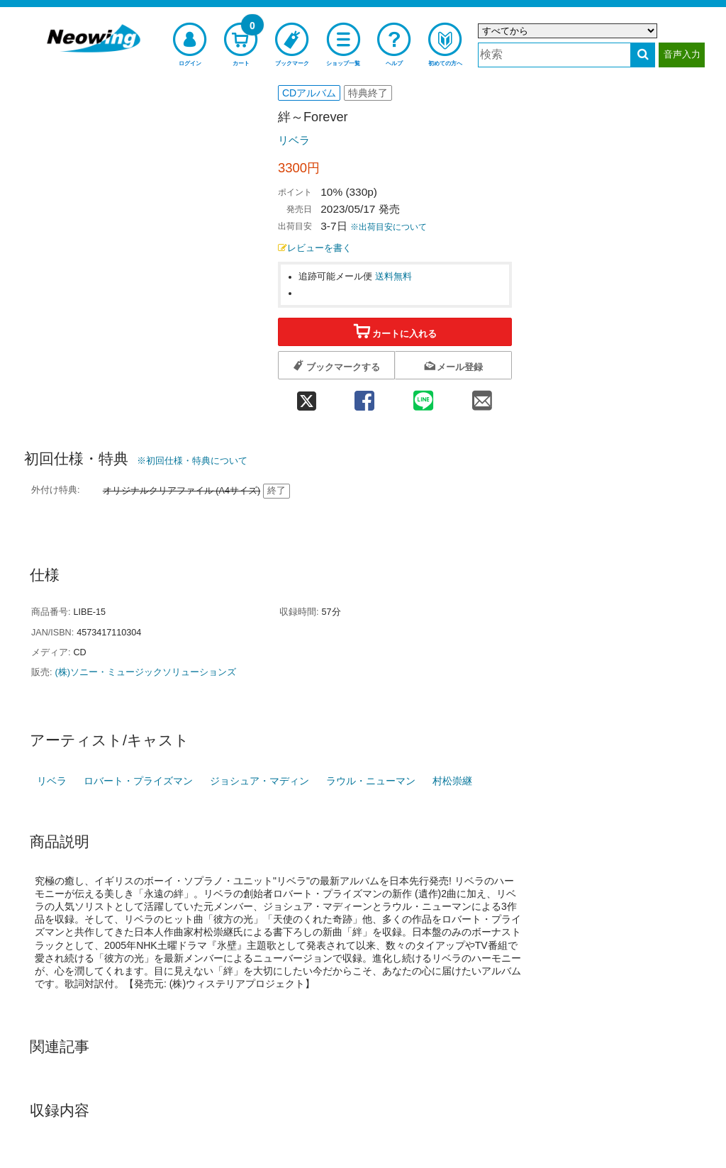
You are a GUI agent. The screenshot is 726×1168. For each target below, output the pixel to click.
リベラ (294, 140)
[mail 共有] (482, 396)
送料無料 (393, 277)
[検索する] (642, 55)
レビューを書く (315, 248)
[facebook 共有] (364, 396)
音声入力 (682, 54)
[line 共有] (423, 396)
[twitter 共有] (306, 396)
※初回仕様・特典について (192, 460)
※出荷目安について (388, 227)
